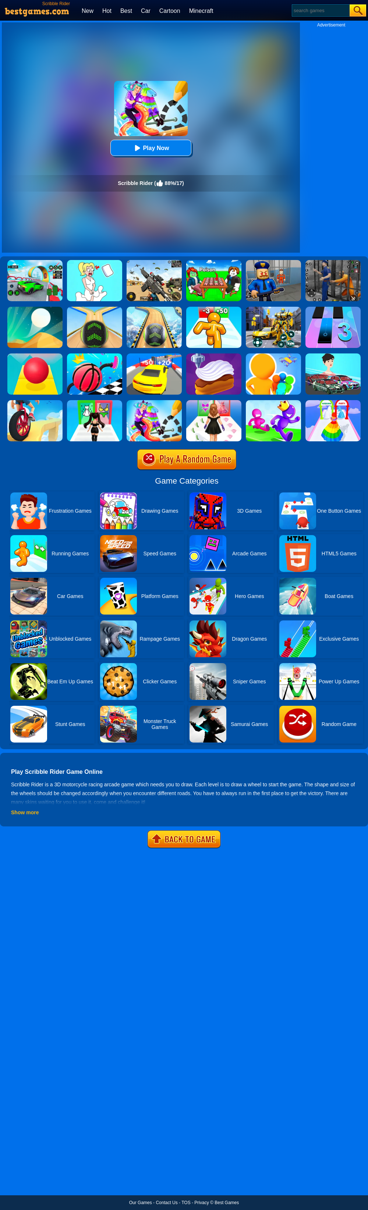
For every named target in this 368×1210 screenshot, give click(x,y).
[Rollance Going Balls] (154, 309)
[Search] (320, 10)
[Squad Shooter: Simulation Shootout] (154, 262)
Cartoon (169, 11)
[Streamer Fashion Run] (94, 402)
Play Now (150, 148)
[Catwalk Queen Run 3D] (213, 402)
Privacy (201, 1202)
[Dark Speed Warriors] (35, 262)
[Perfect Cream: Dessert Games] (213, 356)
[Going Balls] (94, 309)
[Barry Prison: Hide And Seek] (273, 262)
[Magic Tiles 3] (333, 309)
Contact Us (166, 1202)
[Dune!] (35, 309)
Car (146, 11)
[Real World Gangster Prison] (333, 262)
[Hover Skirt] (333, 402)
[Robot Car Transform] (273, 309)
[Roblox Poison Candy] (213, 262)
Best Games (227, 1202)
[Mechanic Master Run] (333, 356)
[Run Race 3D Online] (273, 402)
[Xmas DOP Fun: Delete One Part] (94, 262)
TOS (185, 1202)
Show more (25, 812)
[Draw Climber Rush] (94, 356)
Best (126, 11)
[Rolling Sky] (35, 356)
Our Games (140, 1202)
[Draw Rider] (154, 402)
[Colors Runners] (273, 356)
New (87, 11)
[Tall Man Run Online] (213, 309)
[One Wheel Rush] (35, 402)
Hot (107, 11)
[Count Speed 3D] (154, 356)
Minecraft (201, 11)
